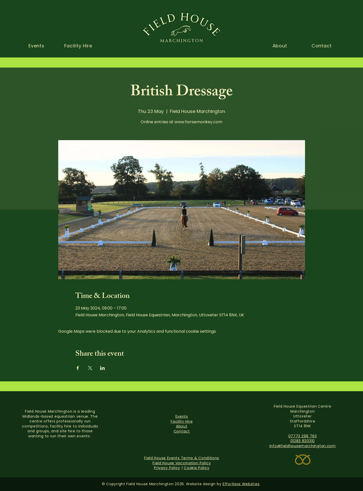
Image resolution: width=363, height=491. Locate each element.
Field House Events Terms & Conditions (181, 458)
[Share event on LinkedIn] (102, 368)
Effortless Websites (241, 483)
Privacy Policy (167, 467)
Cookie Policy (196, 467)
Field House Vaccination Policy (182, 463)
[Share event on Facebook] (77, 368)
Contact (182, 431)
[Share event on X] (90, 368)
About (182, 426)
